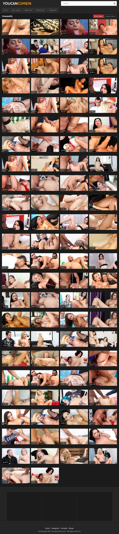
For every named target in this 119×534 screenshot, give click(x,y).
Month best (40, 10)
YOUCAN (9, 3)
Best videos (16, 10)
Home (5, 10)
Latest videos (111, 16)
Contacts (64, 528)
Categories (53, 10)
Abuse (71, 528)
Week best (28, 10)
